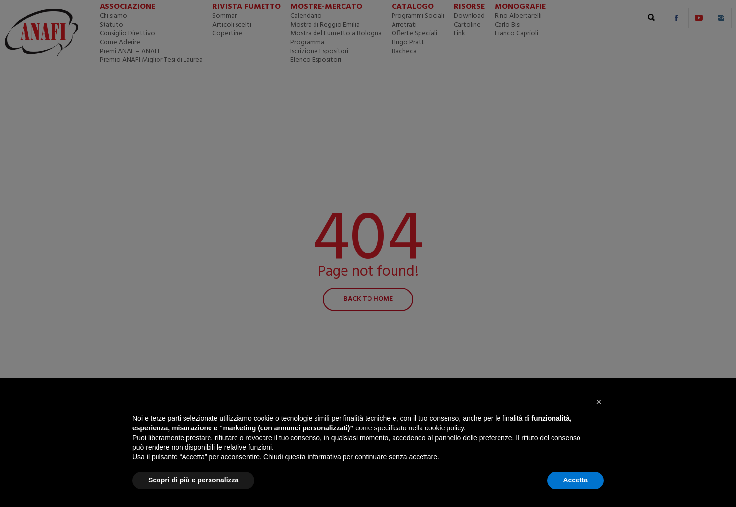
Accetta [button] (575, 480)
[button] (598, 402)
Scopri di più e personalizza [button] (193, 480)
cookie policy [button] (444, 428)
